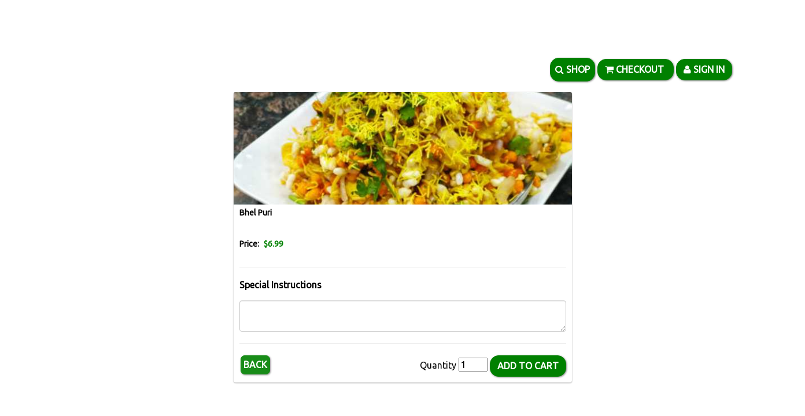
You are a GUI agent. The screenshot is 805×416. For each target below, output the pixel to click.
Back (255, 364)
